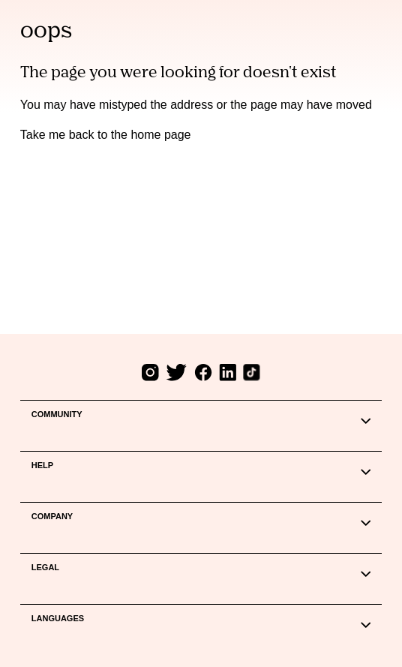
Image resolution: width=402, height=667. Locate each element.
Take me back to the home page (105, 134)
